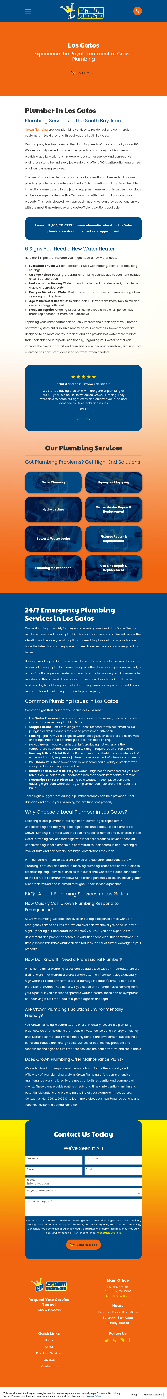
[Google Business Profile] (107, 1340)
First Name (33, 1158)
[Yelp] (114, 1340)
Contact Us (49, 1366)
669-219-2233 (49, 1309)
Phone (30, 1169)
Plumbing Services (49, 1353)
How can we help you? (39, 1201)
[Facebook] (129, 1340)
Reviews (49, 1360)
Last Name (92, 1158)
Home (49, 1340)
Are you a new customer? (41, 1190)
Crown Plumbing (37, 130)
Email (89, 1169)
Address (31, 1180)
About (49, 1347)
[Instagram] (122, 1340)
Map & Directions (118, 1296)
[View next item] (87, 419)
